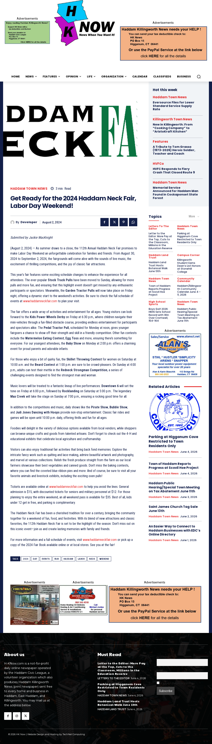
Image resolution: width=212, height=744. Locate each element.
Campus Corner (188, 255)
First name (163, 656)
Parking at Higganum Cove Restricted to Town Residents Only (189, 238)
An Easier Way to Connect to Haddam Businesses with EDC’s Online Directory (174, 530)
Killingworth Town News (172, 119)
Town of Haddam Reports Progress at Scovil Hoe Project (160, 290)
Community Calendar (185, 279)
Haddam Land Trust (158, 256)
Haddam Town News (28, 188)
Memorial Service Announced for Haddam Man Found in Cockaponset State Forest (175, 193)
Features (160, 141)
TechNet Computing (74, 734)
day (35, 559)
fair (56, 559)
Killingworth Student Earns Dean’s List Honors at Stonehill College (189, 266)
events (46, 559)
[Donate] (27, 32)
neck (92, 559)
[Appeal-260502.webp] (163, 43)
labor (81, 559)
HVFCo (158, 163)
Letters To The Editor (159, 227)
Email (160, 670)
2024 (25, 559)
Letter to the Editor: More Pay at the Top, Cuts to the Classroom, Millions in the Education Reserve (160, 241)
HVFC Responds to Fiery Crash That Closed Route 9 (174, 170)
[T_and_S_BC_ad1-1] (83, 600)
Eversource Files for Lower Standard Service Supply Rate (173, 105)
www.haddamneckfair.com (40, 301)
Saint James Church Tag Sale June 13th (173, 509)
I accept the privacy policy (175, 683)
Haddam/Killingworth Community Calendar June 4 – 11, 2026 (189, 290)
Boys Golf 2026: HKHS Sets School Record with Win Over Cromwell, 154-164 (159, 315)
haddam (68, 559)
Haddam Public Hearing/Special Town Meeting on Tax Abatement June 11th (188, 315)
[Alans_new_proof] (175, 355)
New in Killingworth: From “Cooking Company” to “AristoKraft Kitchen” (173, 128)
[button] (199, 77)
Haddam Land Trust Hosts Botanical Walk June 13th (158, 267)
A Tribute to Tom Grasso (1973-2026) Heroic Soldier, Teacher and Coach (174, 150)
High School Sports (157, 303)
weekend (104, 559)
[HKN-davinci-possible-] (34, 605)
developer (28, 222)
